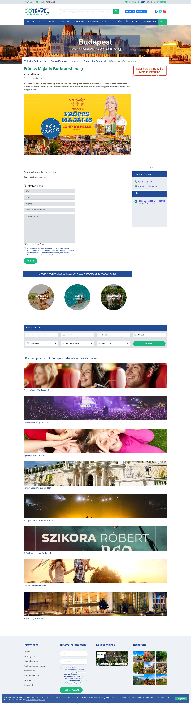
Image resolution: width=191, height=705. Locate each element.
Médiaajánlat (29, 656)
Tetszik (104, 664)
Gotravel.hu (109, 653)
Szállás (30, 22)
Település (64, 22)
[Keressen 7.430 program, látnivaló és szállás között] (86, 11)
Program (79, 22)
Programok (101, 61)
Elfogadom (181, 699)
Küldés (30, 261)
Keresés (149, 344)
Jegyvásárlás (160, 2)
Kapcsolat (28, 685)
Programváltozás (31, 675)
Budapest (88, 61)
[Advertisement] (150, 130)
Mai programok (132, 2)
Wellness (93, 22)
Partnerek (28, 680)
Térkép (146, 2)
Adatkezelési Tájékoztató (48, 255)
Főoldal (27, 61)
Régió (41, 22)
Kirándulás (122, 22)
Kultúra (107, 22)
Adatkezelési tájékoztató (35, 666)
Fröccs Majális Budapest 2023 (58, 68)
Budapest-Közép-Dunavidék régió (50, 61)
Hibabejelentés (31, 661)
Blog (162, 22)
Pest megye (75, 61)
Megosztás (120, 664)
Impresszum (29, 671)
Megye (51, 22)
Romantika (150, 22)
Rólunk (27, 652)
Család (136, 22)
